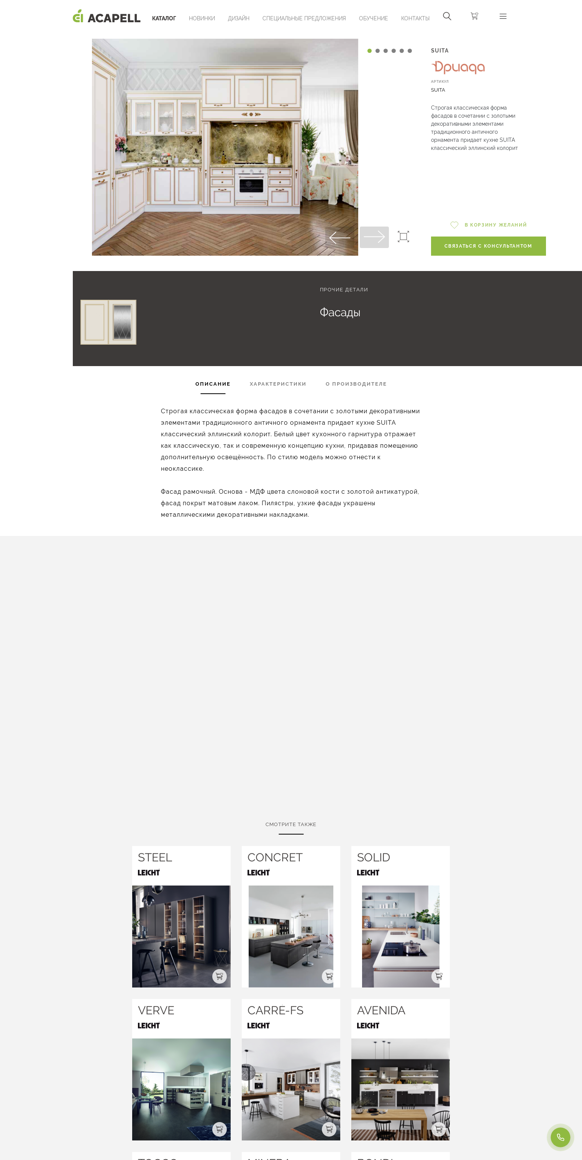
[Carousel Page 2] (377, 51)
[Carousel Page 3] (386, 51)
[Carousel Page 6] (410, 51)
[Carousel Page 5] (402, 51)
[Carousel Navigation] (225, 36)
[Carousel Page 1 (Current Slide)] (369, 51)
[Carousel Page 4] (394, 51)
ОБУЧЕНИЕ (373, 18)
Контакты (415, 18)
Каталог (164, 18)
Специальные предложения (304, 18)
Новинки (202, 18)
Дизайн (238, 18)
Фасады (340, 312)
